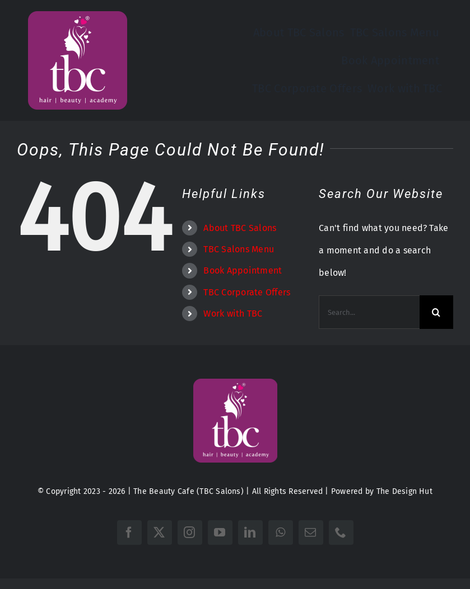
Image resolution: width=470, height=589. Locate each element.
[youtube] (220, 532)
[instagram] (190, 532)
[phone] (341, 532)
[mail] (311, 532)
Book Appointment (242, 270)
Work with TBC (232, 313)
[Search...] (369, 312)
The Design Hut (404, 491)
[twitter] (159, 532)
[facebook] (129, 532)
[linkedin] (250, 532)
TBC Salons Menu (238, 249)
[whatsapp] (280, 532)
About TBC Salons (239, 228)
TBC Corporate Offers (246, 292)
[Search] (436, 312)
